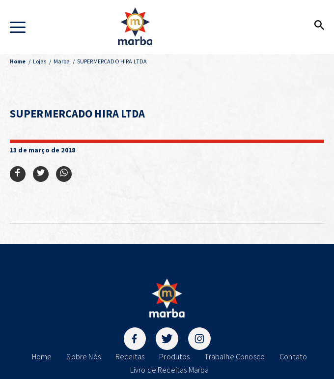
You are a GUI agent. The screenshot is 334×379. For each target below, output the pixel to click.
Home (42, 356)
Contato (293, 356)
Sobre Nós (83, 356)
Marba (62, 61)
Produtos (174, 356)
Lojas (40, 61)
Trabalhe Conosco (234, 356)
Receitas (129, 356)
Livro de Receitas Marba (169, 370)
